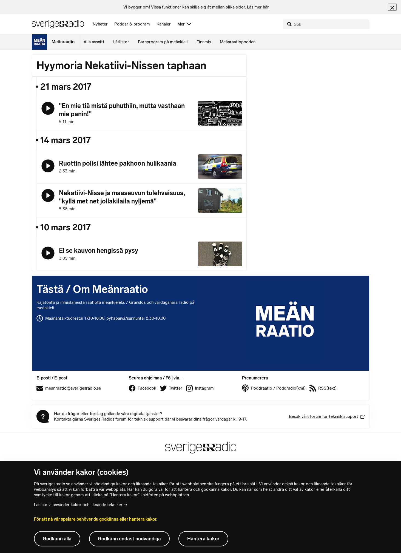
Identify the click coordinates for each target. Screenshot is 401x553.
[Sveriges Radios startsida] (57, 24)
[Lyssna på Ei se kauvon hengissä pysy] (48, 253)
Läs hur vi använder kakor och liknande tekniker (78, 504)
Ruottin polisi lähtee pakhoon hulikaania (117, 163)
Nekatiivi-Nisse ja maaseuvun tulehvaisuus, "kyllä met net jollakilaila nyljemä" (122, 197)
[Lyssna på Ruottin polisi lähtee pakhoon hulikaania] (48, 165)
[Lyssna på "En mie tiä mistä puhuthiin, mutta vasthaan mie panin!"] (48, 108)
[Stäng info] (392, 7)
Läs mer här (258, 7)
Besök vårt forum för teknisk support (327, 416)
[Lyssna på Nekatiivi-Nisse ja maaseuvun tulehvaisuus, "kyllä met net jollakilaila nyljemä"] (48, 195)
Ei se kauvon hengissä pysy (98, 250)
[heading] (196, 7)
